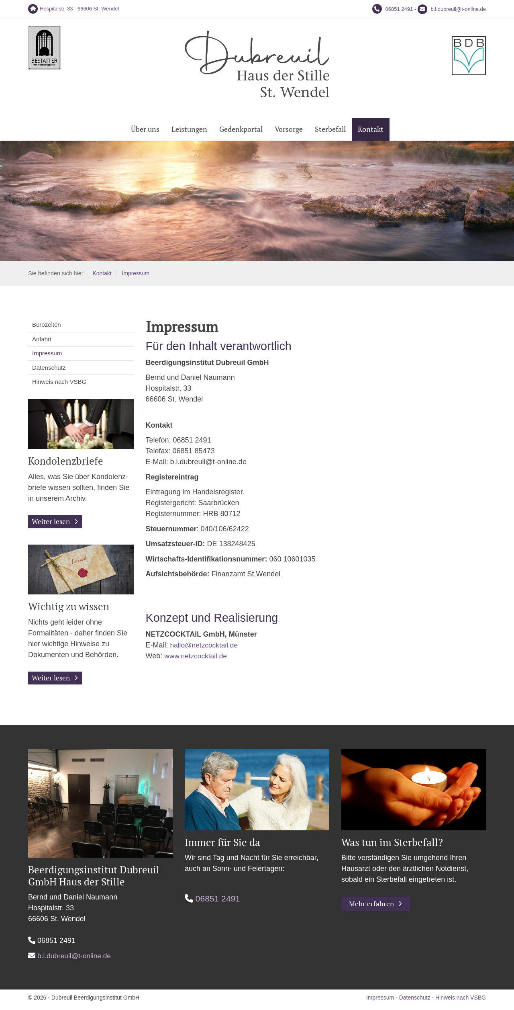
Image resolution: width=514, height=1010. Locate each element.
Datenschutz (48, 370)
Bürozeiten (46, 327)
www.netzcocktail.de (196, 659)
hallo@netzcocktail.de (205, 648)
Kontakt (370, 132)
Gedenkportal (241, 132)
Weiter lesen (51, 524)
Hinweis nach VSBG (59, 384)
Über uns (145, 132)
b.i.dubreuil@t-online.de (458, 9)
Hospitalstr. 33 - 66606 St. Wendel (79, 9)
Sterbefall (330, 132)
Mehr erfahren (372, 907)
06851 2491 (399, 9)
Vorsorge (289, 132)
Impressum (136, 276)
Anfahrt (41, 341)
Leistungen (189, 132)
